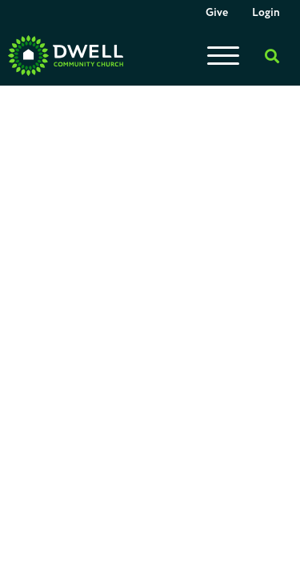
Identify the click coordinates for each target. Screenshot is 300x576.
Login (266, 13)
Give (217, 13)
